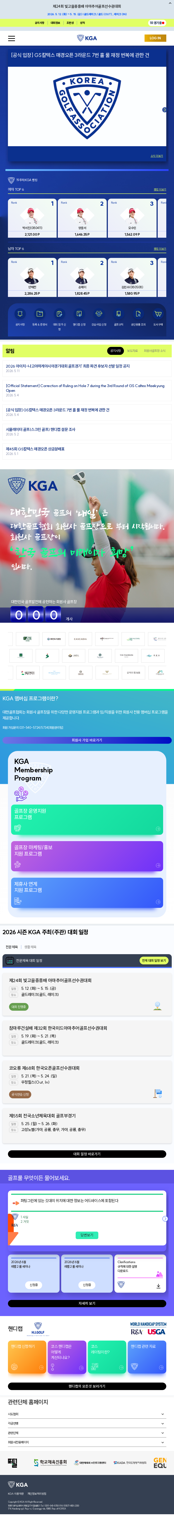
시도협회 (13, 1414)
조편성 (70, 23)
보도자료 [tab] (132, 351)
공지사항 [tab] (115, 351)
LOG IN (155, 38)
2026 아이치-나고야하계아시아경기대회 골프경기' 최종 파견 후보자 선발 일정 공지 (68, 366)
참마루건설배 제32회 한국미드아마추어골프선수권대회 (58, 1028)
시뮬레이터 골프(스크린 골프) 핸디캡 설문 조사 (40, 429)
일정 (13, 988)
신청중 (34, 1285)
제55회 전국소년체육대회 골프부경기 (42, 1116)
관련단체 (13, 1433)
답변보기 (87, 1235)
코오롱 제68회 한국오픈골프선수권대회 (44, 1068)
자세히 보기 (87, 1303)
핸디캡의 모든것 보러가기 (87, 1386)
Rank (14, 202)
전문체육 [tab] (12, 947)
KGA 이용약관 (16, 1493)
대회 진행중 (19, 1007)
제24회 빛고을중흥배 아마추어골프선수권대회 (50, 980)
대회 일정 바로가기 (87, 1154)
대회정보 (55, 23)
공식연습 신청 (20, 1094)
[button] (165, 110)
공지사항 (39, 23)
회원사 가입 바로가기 (87, 740)
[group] (32, 218)
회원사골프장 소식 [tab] (154, 351)
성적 (82, 23)
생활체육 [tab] (30, 947)
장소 (13, 995)
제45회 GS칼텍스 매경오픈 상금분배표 (35, 449)
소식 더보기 (157, 156)
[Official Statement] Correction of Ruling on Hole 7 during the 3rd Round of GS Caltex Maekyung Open (85, 388)
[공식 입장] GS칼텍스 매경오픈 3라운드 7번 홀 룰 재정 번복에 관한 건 (57, 410)
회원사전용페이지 (18, 1442)
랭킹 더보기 (160, 189)
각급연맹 (13, 1423)
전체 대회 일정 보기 (154, 960)
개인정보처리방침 (36, 1493)
